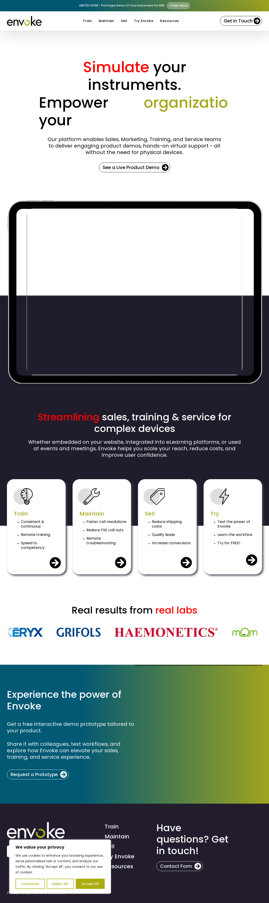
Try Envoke (143, 21)
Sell (124, 21)
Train (87, 21)
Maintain (106, 21)
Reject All (60, 883)
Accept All (90, 883)
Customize (30, 883)
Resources (169, 21)
